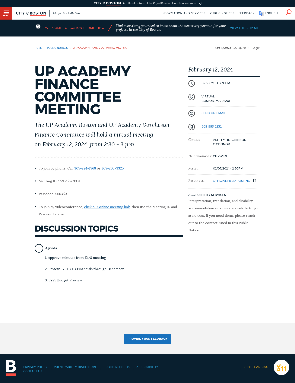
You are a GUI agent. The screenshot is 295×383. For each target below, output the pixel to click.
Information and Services (183, 13)
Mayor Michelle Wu (66, 13)
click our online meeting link (107, 207)
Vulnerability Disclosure (75, 367)
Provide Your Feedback (147, 339)
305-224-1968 (85, 168)
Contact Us (32, 371)
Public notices (222, 13)
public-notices (57, 48)
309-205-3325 (112, 168)
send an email (213, 113)
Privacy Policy (35, 367)
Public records (117, 367)
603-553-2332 (211, 126)
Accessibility (147, 367)
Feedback (247, 13)
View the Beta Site (245, 27)
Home (38, 48)
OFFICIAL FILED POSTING (231, 180)
